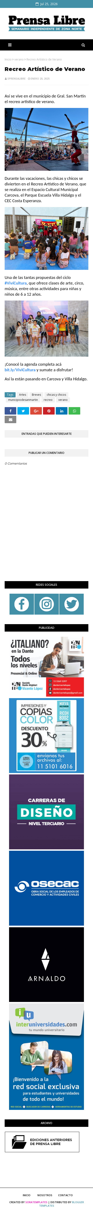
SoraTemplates (36, 1202)
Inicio (8, 59)
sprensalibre (16, 78)
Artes (22, 395)
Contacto (65, 1195)
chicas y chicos (56, 395)
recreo (48, 400)
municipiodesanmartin (23, 400)
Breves (36, 395)
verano (19, 59)
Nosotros (44, 1195)
